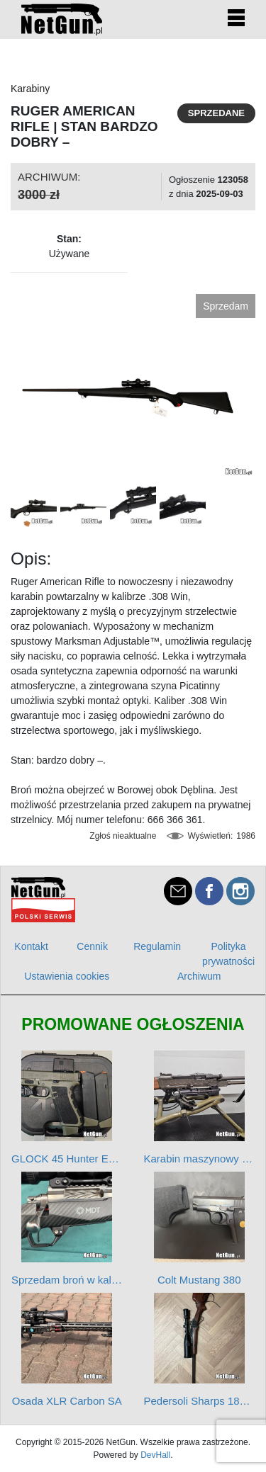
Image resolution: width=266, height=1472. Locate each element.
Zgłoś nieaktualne (122, 836)
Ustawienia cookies (66, 976)
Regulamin (157, 946)
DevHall (155, 1455)
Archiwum (199, 976)
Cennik (92, 946)
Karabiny (30, 88)
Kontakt (31, 946)
